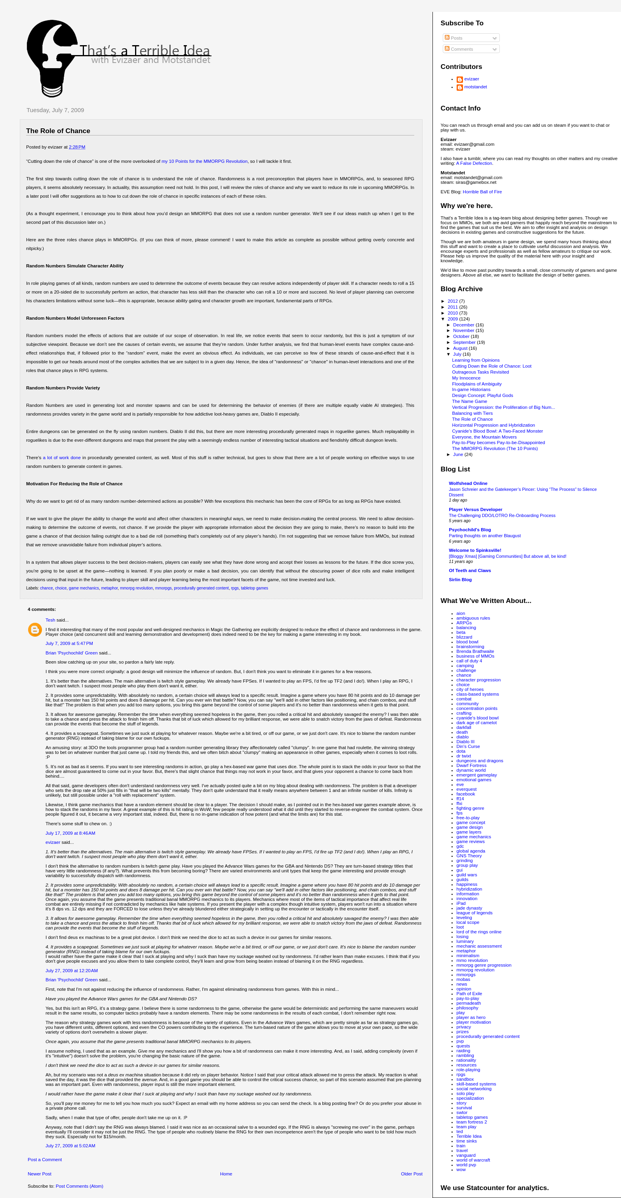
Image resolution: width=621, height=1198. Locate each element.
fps (460, 813)
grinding (465, 860)
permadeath (469, 1003)
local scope (468, 922)
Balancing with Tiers (472, 413)
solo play (466, 1093)
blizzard (464, 637)
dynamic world (471, 770)
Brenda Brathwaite (475, 651)
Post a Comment (45, 1159)
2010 (453, 313)
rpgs (235, 588)
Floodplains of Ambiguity (477, 384)
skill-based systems (476, 1084)
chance (46, 588)
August (461, 348)
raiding (464, 1050)
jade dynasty (469, 908)
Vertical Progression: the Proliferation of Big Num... (503, 407)
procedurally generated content (201, 588)
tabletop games (254, 588)
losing (463, 936)
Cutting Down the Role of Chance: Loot (492, 366)
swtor (462, 1112)
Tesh (50, 620)
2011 (453, 307)
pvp (460, 1041)
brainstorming (470, 646)
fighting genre (470, 808)
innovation (467, 898)
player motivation (474, 1022)
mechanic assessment (479, 946)
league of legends (475, 912)
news (462, 984)
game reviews (471, 841)
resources (467, 1065)
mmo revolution (472, 960)
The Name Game (470, 401)
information (468, 893)
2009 (453, 319)
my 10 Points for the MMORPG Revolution (205, 161)
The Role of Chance (58, 131)
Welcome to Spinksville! (475, 550)
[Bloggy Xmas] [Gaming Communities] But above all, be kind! (508, 556)
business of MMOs (476, 656)
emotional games (474, 779)
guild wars (467, 874)
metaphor (109, 588)
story (462, 1103)
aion (461, 613)
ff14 (460, 798)
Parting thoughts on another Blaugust (485, 535)
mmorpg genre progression (484, 965)
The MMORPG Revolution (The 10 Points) (495, 448)
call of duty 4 (469, 660)
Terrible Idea (469, 1136)
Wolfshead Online (468, 483)
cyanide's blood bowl (478, 717)
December (464, 324)
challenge (466, 670)
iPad (461, 903)
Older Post (412, 1173)
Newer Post (39, 1173)
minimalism (468, 955)
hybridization (469, 889)
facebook (466, 794)
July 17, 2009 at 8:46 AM (70, 833)
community (468, 703)
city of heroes (470, 689)
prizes (463, 1031)
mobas (464, 979)
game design (470, 827)
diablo (463, 736)
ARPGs (464, 622)
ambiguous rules (473, 618)
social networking (474, 1088)
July (458, 354)
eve (460, 784)
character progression (479, 679)
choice (61, 588)
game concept (471, 822)
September (465, 342)
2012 (453, 301)
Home (226, 1173)
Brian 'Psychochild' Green (72, 653)
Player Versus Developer (476, 509)
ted (460, 1131)
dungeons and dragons (480, 760)
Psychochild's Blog (470, 529)
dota (461, 751)
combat (464, 698)
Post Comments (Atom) (79, 1186)
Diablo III (466, 741)
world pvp (466, 1164)
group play (467, 865)
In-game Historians (471, 389)
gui (460, 870)
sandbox (465, 1079)
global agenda (471, 851)
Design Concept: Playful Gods (482, 395)
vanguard (466, 1155)
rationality (466, 1060)
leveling (464, 917)
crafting (464, 713)
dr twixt (464, 756)
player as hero (471, 1017)
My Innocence (466, 378)
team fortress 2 (472, 1122)
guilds (463, 879)
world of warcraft (473, 1160)
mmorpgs (163, 588)
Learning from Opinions (476, 360)
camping (465, 665)
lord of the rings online (479, 931)
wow (461, 1169)
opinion (464, 988)
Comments (459, 49)
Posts (453, 38)
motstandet (476, 86)
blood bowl (467, 641)
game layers (469, 832)
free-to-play (468, 817)
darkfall (464, 727)
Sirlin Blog (460, 579)
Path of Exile (469, 993)
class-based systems (478, 694)
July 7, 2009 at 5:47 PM (69, 643)
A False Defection (474, 163)
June (458, 454)
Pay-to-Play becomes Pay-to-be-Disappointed (498, 442)
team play (466, 1126)
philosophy (467, 1007)
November (464, 330)
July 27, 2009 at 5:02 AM (70, 1145)
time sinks (467, 1141)
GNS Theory (469, 855)
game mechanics (84, 588)
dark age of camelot (477, 722)
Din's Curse (468, 746)
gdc (460, 846)
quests (463, 1045)
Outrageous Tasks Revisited (480, 372)
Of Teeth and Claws (470, 570)
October (462, 336)
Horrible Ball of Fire (482, 191)
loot (460, 927)
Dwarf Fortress (472, 765)
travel (462, 1150)
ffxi (460, 803)
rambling (465, 1055)
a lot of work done (62, 457)
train (461, 1145)
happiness (467, 884)
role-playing (468, 1069)
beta (461, 632)
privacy (464, 1026)
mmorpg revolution (136, 588)
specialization (470, 1098)
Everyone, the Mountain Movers (484, 437)
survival (464, 1107)
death (462, 732)
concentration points (477, 708)
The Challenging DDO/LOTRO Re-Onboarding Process (502, 515)
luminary (465, 941)
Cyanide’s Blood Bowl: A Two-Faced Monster (497, 431)
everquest (467, 789)
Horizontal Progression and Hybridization (493, 425)
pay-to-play (468, 998)
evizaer (53, 842)
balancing (466, 627)
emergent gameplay (477, 775)
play (461, 1012)
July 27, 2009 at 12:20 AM (72, 970)
